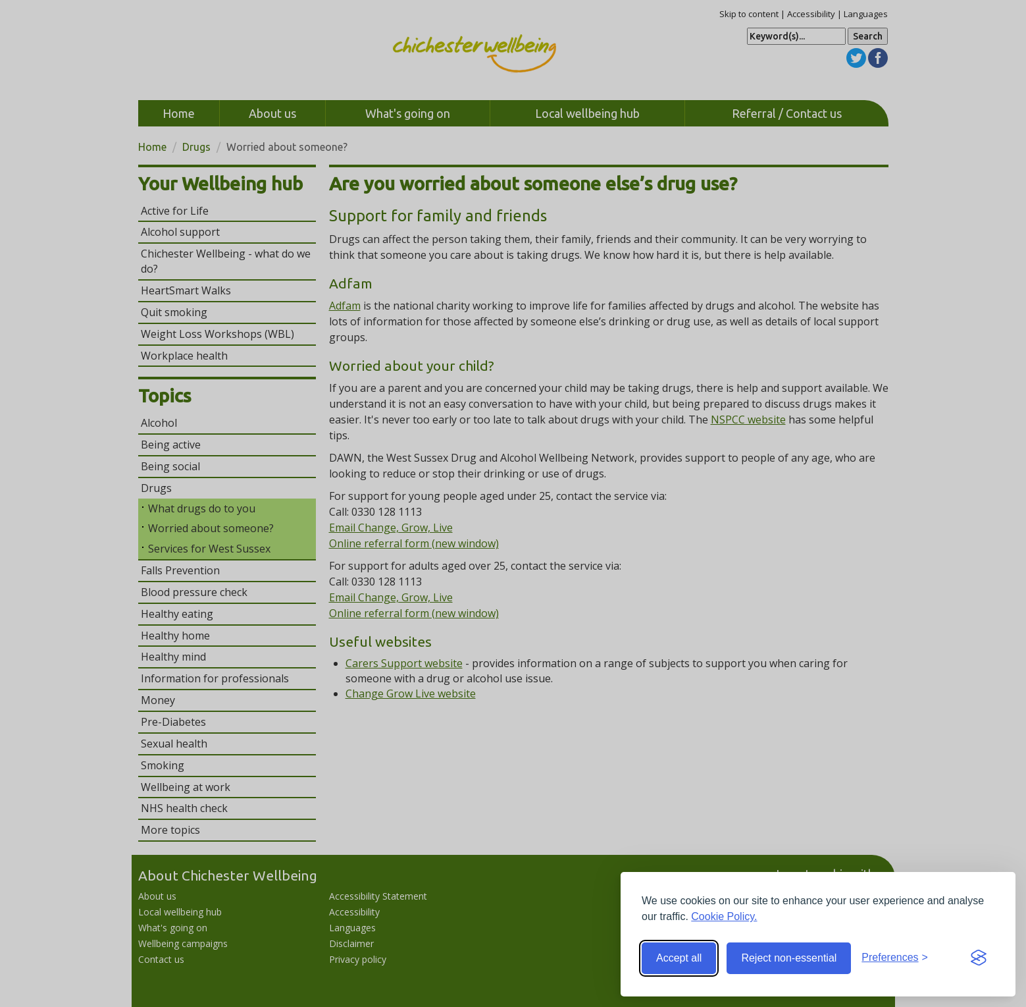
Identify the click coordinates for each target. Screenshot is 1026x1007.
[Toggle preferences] (894, 957)
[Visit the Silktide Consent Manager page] (978, 958)
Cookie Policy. (724, 916)
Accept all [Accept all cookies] (679, 958)
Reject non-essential (788, 958)
